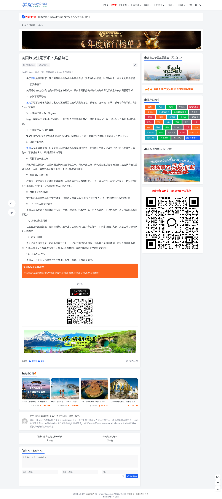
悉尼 (161, 132)
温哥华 (172, 117)
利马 (196, 127)
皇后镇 (182, 132)
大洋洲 (159, 4)
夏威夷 (194, 112)
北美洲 (124, 4)
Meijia (48, 415)
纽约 (28, 102)
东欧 (168, 122)
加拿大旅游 (38, 272)
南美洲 (136, 4)
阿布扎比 (164, 137)
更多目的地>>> (192, 137)
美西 (150, 106)
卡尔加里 (194, 117)
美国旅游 (27, 272)
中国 (28, 147)
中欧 (149, 127)
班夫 (159, 122)
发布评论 (132, 476)
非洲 (181, 4)
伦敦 (167, 127)
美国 (33, 78)
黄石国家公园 (164, 112)
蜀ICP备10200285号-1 (137, 493)
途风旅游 (27, 267)
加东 (161, 117)
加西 (150, 117)
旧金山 (150, 112)
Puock (116, 497)
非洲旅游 (85, 272)
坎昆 (187, 127)
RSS (190, 4)
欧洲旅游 (49, 272)
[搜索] (200, 5)
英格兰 (158, 127)
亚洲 (171, 4)
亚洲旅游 (94, 272)
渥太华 (183, 117)
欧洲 (148, 4)
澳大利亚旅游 (61, 272)
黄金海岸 (171, 132)
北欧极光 (177, 127)
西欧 (177, 122)
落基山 (149, 122)
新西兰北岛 (193, 132)
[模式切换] (196, 5)
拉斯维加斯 (193, 106)
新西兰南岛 (151, 137)
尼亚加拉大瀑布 (180, 112)
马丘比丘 (150, 132)
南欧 (186, 122)
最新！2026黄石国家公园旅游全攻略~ (173, 89)
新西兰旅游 (74, 272)
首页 (106, 4)
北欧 (196, 122)
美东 (160, 106)
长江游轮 (177, 137)
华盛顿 (182, 106)
